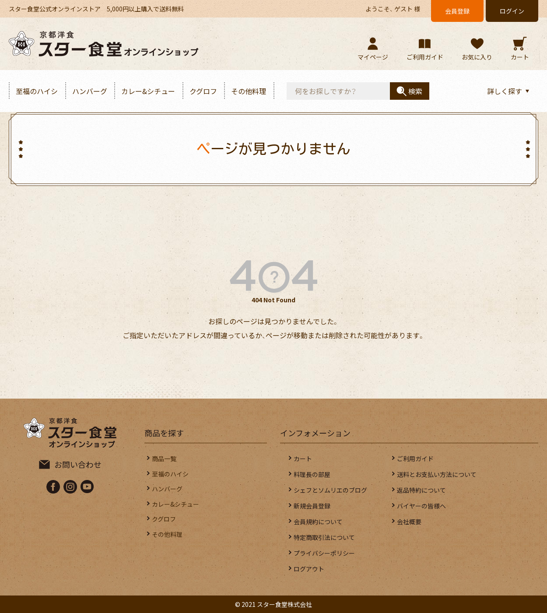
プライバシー (324, 553)
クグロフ (203, 91)
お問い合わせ (78, 464)
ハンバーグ (89, 91)
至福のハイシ (37, 91)
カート (303, 458)
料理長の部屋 (312, 474)
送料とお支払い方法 (437, 474)
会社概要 (409, 521)
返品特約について (421, 490)
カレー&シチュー (148, 91)
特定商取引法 (324, 537)
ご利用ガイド (415, 458)
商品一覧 (170, 458)
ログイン (512, 11)
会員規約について (318, 521)
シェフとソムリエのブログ (330, 490)
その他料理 (248, 91)
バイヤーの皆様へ (421, 505)
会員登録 (457, 11)
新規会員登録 (312, 505)
